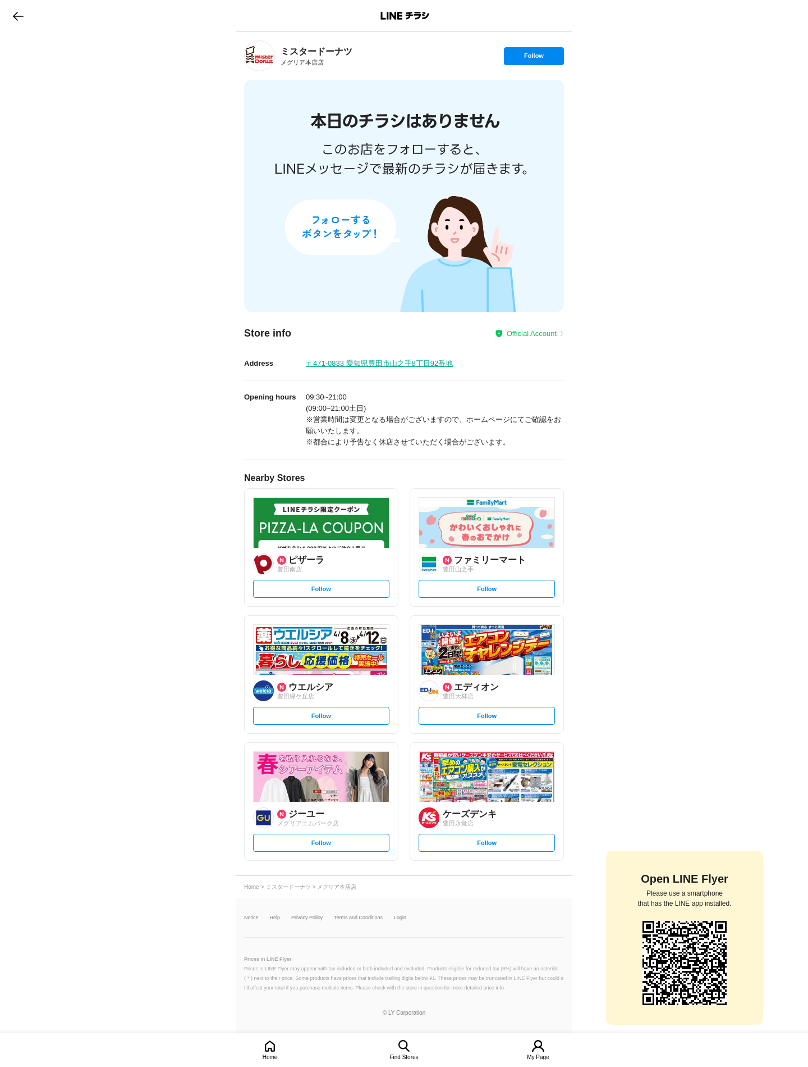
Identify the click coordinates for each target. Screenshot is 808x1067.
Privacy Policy (307, 917)
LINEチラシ (405, 15)
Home (270, 1057)
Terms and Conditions (358, 917)
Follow (534, 58)
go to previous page (18, 15)
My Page (538, 1057)
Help (275, 917)
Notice (251, 917)
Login (400, 917)
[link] (259, 55)
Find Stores (403, 1057)
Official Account (532, 333)
